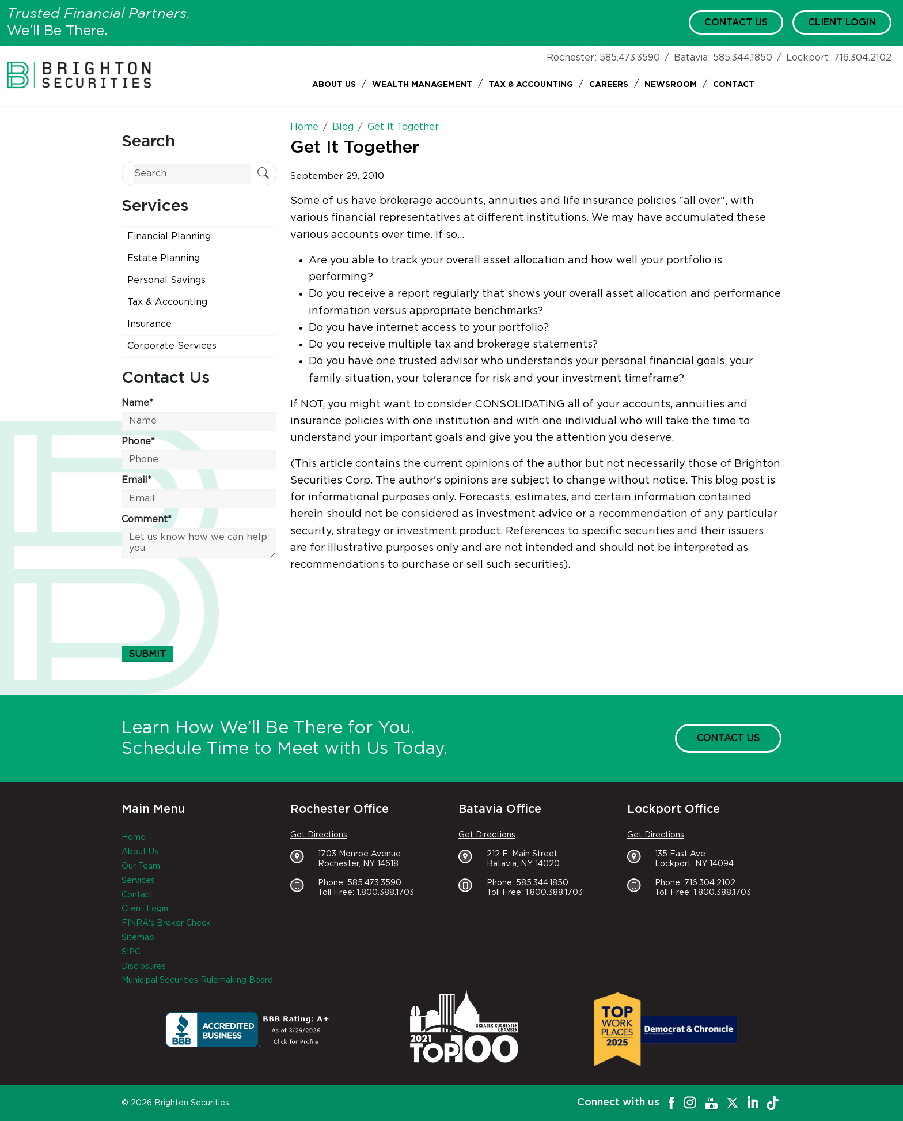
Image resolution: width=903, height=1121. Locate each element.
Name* (137, 402)
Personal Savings (166, 280)
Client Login (842, 22)
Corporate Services (172, 345)
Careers (608, 85)
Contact (733, 85)
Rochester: (572, 57)
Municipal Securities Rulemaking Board (197, 980)
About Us (334, 85)
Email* (136, 480)
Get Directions (318, 835)
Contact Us (736, 22)
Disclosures (144, 967)
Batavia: (692, 57)
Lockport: (808, 57)
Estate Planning (163, 258)
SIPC (131, 952)
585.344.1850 (742, 57)
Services (138, 881)
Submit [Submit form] (147, 654)
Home (134, 837)
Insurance (149, 324)
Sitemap (138, 938)
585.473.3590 (630, 57)
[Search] (192, 173)
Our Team (141, 866)
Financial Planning (169, 236)
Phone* (138, 441)
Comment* (147, 519)
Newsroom (670, 85)
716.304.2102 (862, 57)
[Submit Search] (263, 174)
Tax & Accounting (530, 85)
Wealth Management (422, 85)
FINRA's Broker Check (166, 923)
